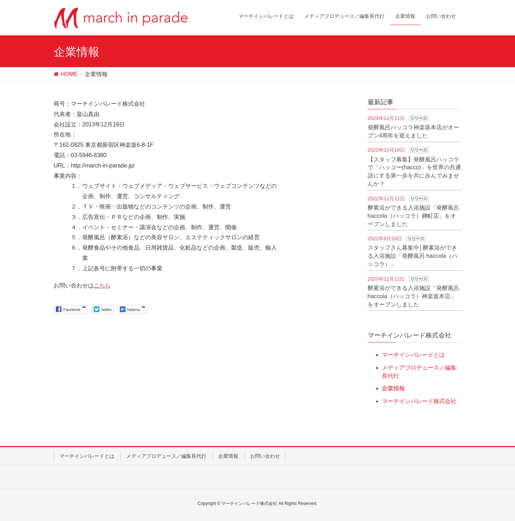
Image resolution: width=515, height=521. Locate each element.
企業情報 (393, 388)
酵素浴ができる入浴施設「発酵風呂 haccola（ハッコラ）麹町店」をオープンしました (413, 216)
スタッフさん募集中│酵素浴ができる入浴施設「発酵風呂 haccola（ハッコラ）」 (413, 256)
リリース (418, 118)
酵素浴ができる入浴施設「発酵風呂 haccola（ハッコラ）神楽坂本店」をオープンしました (413, 296)
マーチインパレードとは (413, 355)
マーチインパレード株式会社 (419, 401)
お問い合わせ (265, 456)
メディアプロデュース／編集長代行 (166, 456)
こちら (102, 285)
